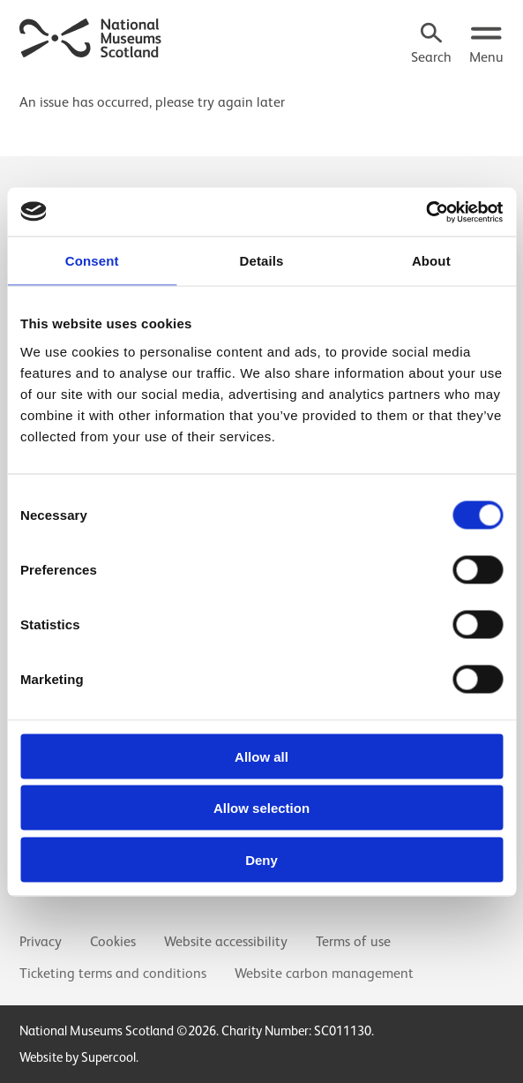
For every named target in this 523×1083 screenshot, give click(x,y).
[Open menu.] (486, 45)
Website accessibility (226, 942)
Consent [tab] (92, 260)
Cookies (113, 942)
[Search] (431, 45)
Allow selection (261, 808)
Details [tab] (262, 260)
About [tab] (431, 260)
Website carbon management (324, 973)
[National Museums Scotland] (90, 36)
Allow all (261, 755)
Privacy (40, 942)
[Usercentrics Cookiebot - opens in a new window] (425, 211)
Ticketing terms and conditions (112, 973)
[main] (261, 94)
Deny (261, 859)
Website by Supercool (77, 1056)
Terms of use (353, 942)
